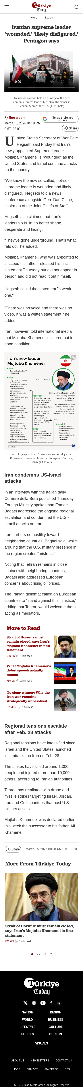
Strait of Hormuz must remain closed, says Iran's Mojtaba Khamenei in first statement (28, 643)
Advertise (51, 1069)
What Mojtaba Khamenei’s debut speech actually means (29, 670)
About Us (17, 1060)
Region (49, 17)
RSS (67, 1069)
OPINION (55, 1034)
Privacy (32, 1069)
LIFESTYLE (27, 1027)
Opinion (11, 707)
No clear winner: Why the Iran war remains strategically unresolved (28, 696)
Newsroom (17, 118)
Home (34, 17)
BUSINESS (55, 1020)
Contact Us (64, 1060)
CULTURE (56, 1027)
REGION (55, 1012)
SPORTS (27, 1034)
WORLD (27, 1020)
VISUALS (41, 1043)
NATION (27, 1012)
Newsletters (40, 1060)
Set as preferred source (57, 119)
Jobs (16, 1069)
